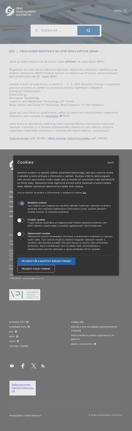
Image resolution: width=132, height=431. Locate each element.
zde (84, 192)
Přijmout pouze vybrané (36, 268)
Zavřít (110, 162)
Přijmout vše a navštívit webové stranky (46, 261)
